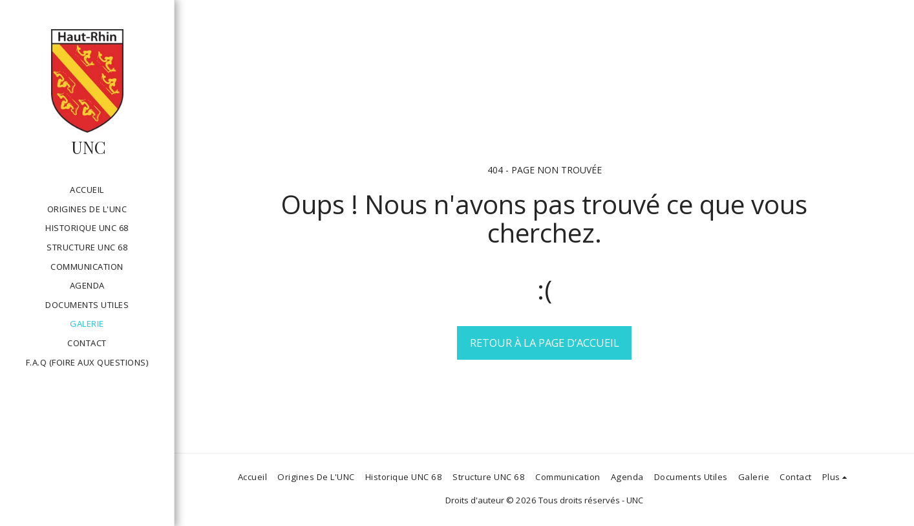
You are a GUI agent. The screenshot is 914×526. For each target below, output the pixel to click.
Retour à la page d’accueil (544, 342)
